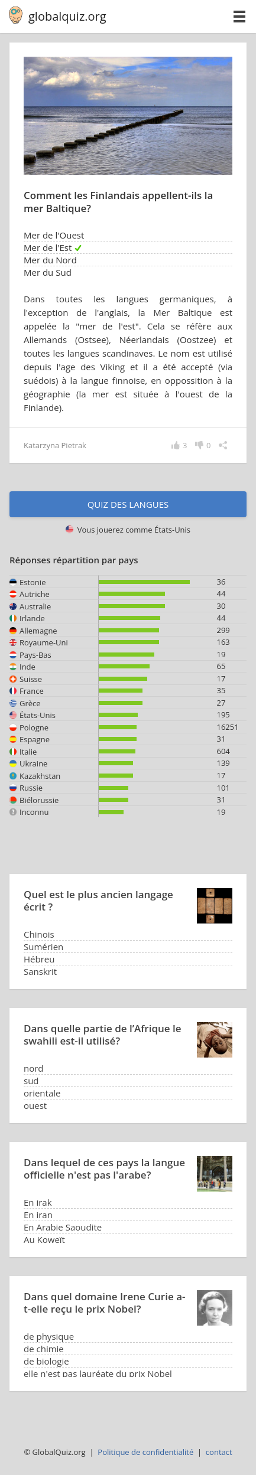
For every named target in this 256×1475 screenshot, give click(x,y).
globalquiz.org (67, 16)
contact (219, 1452)
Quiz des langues (128, 504)
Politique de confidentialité (145, 1452)
